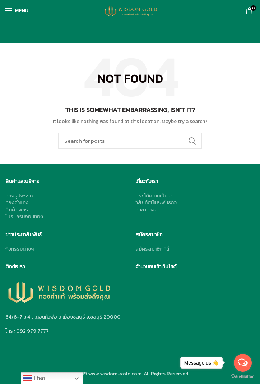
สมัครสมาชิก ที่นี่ (152, 249)
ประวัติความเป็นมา (153, 196)
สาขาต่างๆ (146, 210)
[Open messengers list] (243, 363)
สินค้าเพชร (16, 210)
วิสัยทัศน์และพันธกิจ (156, 202)
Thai (34, 378)
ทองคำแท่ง (16, 202)
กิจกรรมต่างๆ (19, 249)
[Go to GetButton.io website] (242, 376)
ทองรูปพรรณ (19, 196)
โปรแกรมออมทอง (24, 216)
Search (192, 141)
